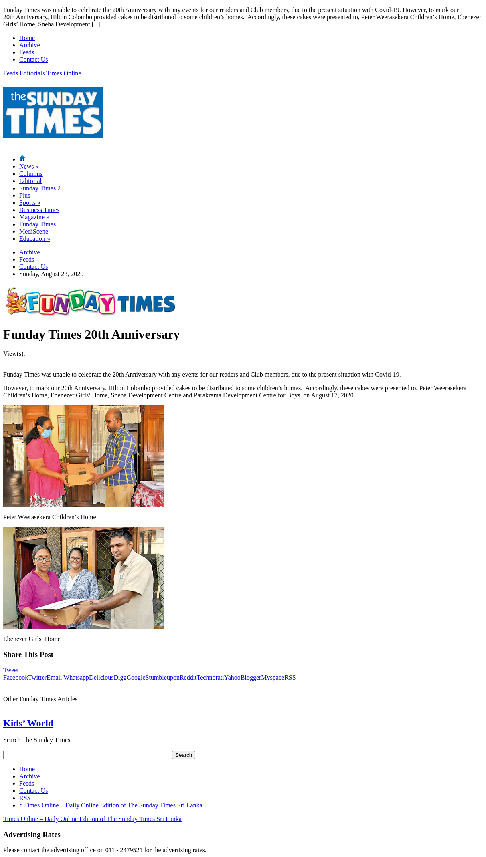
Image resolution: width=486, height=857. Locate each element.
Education (34, 238)
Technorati (210, 677)
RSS (290, 677)
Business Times (39, 209)
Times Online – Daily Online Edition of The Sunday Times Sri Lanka (110, 805)
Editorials (32, 73)
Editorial (30, 180)
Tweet (11, 670)
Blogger (251, 677)
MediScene (33, 231)
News (28, 166)
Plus (24, 195)
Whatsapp (76, 677)
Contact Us (33, 59)
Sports (29, 202)
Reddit (188, 677)
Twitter (37, 677)
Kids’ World (28, 723)
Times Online (63, 73)
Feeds (26, 52)
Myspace (272, 677)
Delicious (101, 677)
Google (135, 677)
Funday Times (37, 224)
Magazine (34, 217)
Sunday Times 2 (40, 188)
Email (54, 677)
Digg (119, 677)
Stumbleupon (163, 677)
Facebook (15, 677)
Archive (29, 45)
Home (27, 37)
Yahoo (232, 677)
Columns (31, 173)
